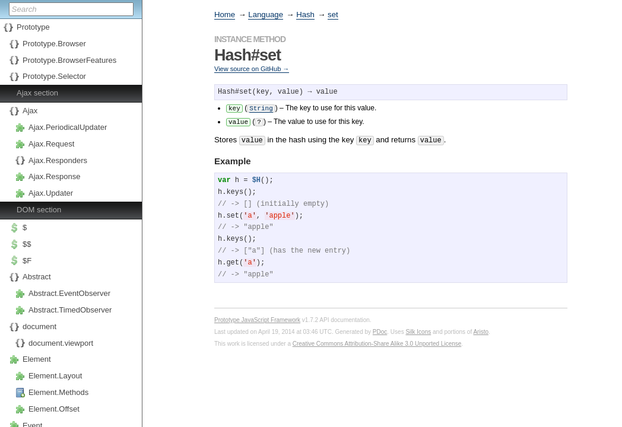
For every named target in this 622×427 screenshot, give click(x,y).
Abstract (37, 276)
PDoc (380, 329)
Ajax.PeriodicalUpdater (67, 127)
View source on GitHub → (251, 68)
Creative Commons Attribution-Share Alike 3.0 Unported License (377, 341)
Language (265, 14)
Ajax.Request (51, 143)
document (39, 326)
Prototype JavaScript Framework (257, 317)
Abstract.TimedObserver (70, 309)
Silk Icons (418, 329)
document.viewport (60, 343)
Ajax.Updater (50, 193)
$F (27, 260)
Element (37, 359)
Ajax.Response (54, 176)
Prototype (33, 27)
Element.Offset (54, 408)
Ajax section (37, 92)
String (261, 107)
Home (224, 14)
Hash (305, 14)
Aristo (480, 329)
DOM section (39, 209)
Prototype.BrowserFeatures (69, 60)
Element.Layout (55, 375)
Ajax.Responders (57, 160)
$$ (27, 244)
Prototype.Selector (54, 76)
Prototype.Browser (54, 43)
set (333, 14)
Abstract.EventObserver (69, 293)
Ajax (30, 110)
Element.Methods (58, 392)
